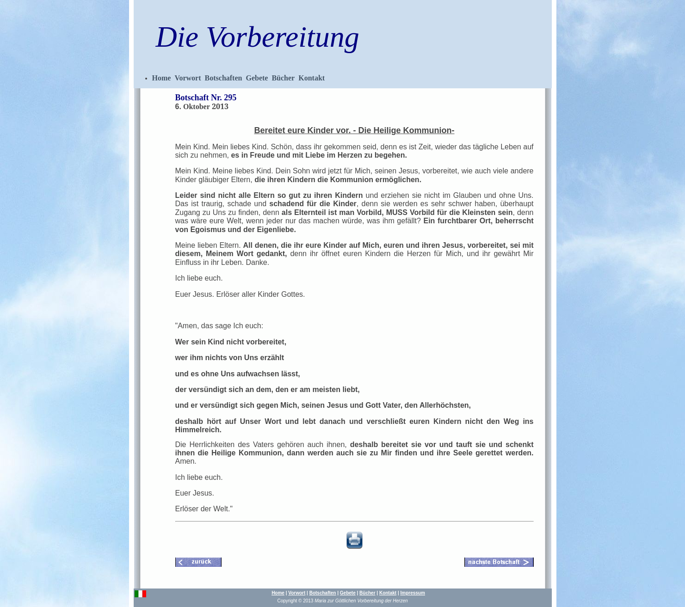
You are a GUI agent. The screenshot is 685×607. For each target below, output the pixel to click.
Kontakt (311, 78)
